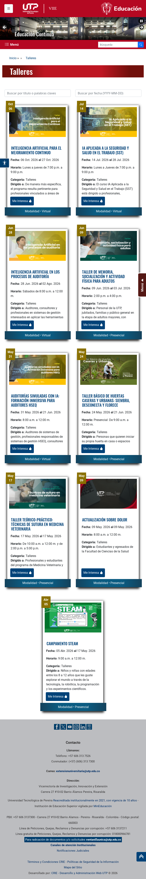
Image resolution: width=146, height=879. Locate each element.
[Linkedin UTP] (83, 727)
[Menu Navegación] (12, 44)
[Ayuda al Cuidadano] (89, 727)
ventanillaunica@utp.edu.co (103, 839)
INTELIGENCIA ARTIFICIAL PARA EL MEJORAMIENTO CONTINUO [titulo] (36, 150)
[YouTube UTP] (70, 727)
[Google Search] (118, 45)
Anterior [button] (5, 27)
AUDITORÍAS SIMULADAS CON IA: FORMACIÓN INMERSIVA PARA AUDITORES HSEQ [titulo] (35, 400)
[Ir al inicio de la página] (141, 856)
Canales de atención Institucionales (73, 845)
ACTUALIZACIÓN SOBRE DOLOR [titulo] (104, 519)
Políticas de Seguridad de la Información (93, 862)
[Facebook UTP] (57, 727)
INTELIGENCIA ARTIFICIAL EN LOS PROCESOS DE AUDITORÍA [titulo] (35, 274)
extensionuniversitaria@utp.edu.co (78, 771)
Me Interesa (22, 201)
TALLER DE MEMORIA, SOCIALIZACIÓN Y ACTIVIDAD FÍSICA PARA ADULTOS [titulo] (103, 276)
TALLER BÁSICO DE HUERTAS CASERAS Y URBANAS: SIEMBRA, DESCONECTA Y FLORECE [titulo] (106, 400)
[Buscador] (141, 45)
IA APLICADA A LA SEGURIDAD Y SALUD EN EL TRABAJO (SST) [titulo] (105, 150)
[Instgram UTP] (76, 727)
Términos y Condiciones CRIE (46, 862)
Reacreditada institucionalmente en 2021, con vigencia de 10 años (95, 800)
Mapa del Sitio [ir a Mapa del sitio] (73, 867)
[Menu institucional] (8, 8)
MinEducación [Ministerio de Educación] (103, 806)
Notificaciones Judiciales (73, 850)
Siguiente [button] (141, 27)
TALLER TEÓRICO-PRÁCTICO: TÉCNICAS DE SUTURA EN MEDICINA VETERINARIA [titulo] (37, 524)
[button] (141, 21)
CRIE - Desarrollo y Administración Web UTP (79, 873)
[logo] (37, 122)
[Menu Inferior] (141, 285)
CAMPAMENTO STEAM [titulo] (62, 643)
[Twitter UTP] (63, 727)
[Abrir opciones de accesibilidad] (4, 163)
